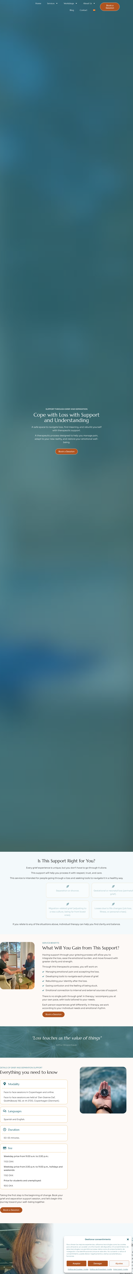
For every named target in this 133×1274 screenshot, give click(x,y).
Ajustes (119, 1263)
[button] (128, 1239)
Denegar (98, 1263)
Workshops (70, 3)
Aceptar (76, 1263)
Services (52, 3)
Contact (83, 10)
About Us (89, 3)
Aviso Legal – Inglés (120, 1269)
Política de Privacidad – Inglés (101, 1269)
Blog (72, 10)
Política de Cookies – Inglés (78, 1269)
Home (38, 3)
